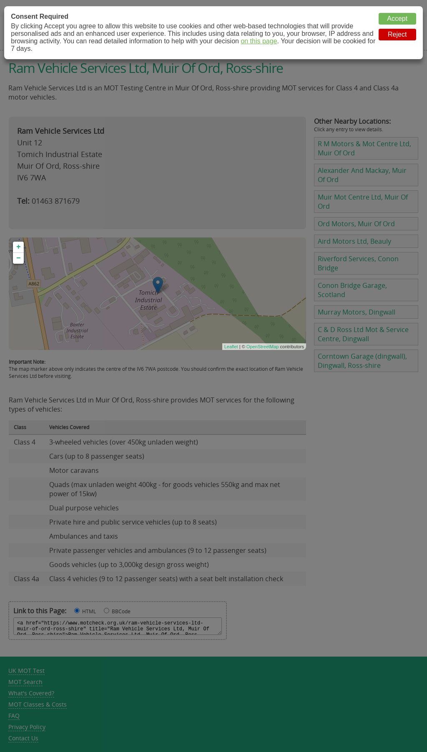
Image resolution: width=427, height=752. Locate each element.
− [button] (18, 258)
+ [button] (18, 247)
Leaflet (231, 346)
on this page (259, 41)
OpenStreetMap (262, 346)
